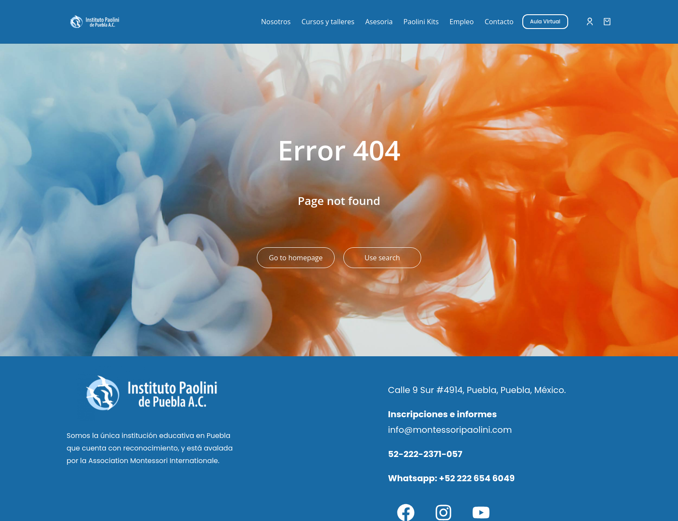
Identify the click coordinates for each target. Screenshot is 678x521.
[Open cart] (607, 21)
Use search (382, 257)
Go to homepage (296, 257)
